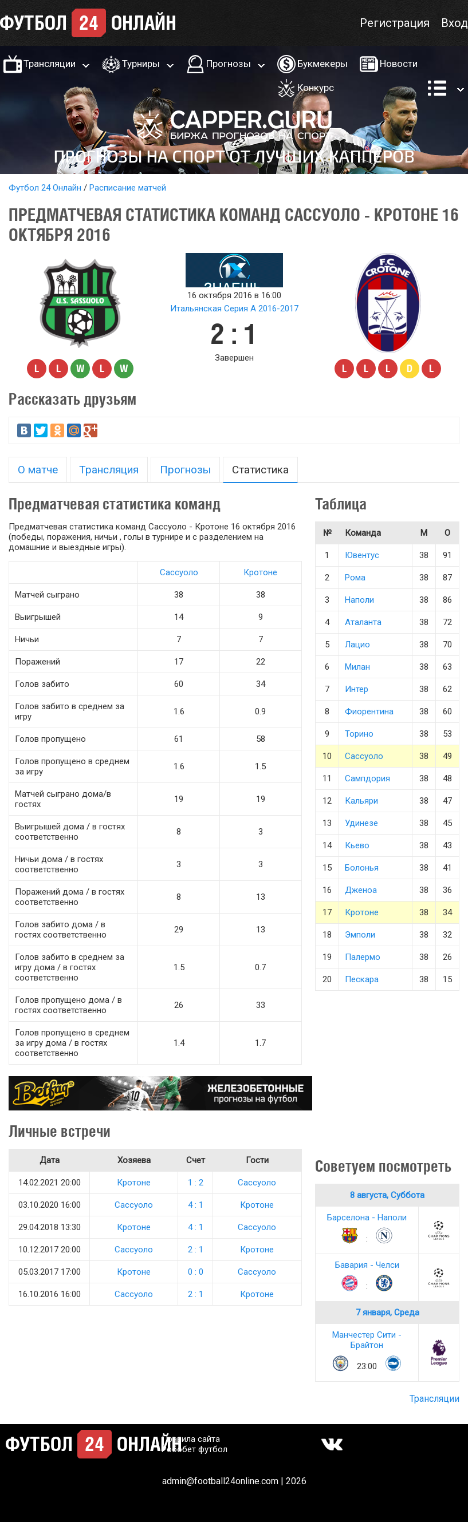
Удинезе (361, 823)
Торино (359, 734)
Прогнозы (228, 63)
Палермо (362, 957)
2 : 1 (195, 1249)
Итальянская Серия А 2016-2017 (234, 308)
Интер (356, 689)
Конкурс (315, 87)
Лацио (357, 644)
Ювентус (362, 555)
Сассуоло (179, 572)
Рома (355, 577)
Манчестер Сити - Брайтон (367, 1340)
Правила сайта (191, 1439)
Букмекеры (322, 63)
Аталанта (363, 622)
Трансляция (109, 469)
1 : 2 (195, 1182)
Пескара (362, 979)
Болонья (362, 868)
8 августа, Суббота (387, 1195)
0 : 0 (195, 1272)
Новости (399, 63)
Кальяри (361, 801)
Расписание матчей (127, 188)
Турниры (141, 63)
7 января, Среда (387, 1312)
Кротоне (260, 572)
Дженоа (361, 890)
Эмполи (360, 935)
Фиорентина (369, 711)
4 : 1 (195, 1205)
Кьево (357, 845)
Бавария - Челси (367, 1265)
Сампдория (367, 778)
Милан (357, 667)
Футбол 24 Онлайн (45, 188)
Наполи (359, 600)
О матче (38, 469)
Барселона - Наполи (367, 1217)
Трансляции (49, 63)
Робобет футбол (194, 1449)
